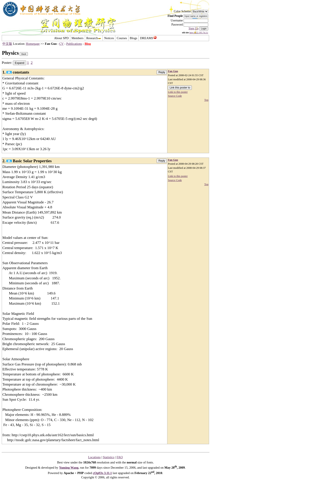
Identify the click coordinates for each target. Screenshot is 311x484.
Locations (94, 457)
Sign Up (193, 28)
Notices (109, 38)
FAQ (120, 457)
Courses (122, 38)
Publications (74, 43)
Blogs (133, 38)
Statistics (108, 457)
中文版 (7, 43)
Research (94, 38)
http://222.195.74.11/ (198, 32)
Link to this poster (177, 91)
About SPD (61, 38)
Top (206, 99)
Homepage (33, 43)
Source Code (175, 95)
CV (61, 43)
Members (77, 38)
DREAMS (148, 38)
